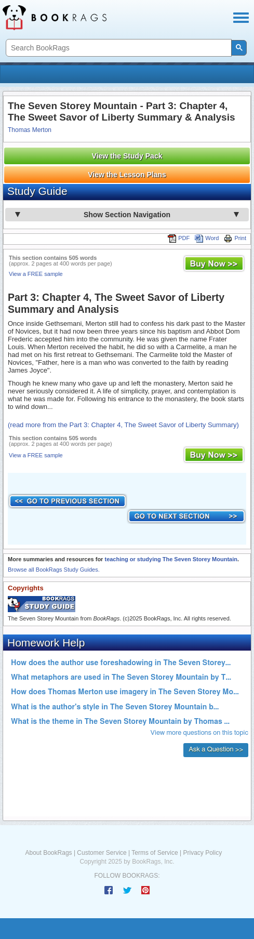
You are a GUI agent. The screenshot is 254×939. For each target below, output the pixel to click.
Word (207, 238)
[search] (117, 48)
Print (235, 238)
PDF (179, 238)
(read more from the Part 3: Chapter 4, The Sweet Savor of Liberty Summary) (123, 425)
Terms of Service (154, 852)
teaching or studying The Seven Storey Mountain (170, 559)
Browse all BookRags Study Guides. (54, 569)
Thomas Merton (29, 130)
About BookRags (48, 852)
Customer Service (101, 852)
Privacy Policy (202, 852)
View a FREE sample (36, 274)
